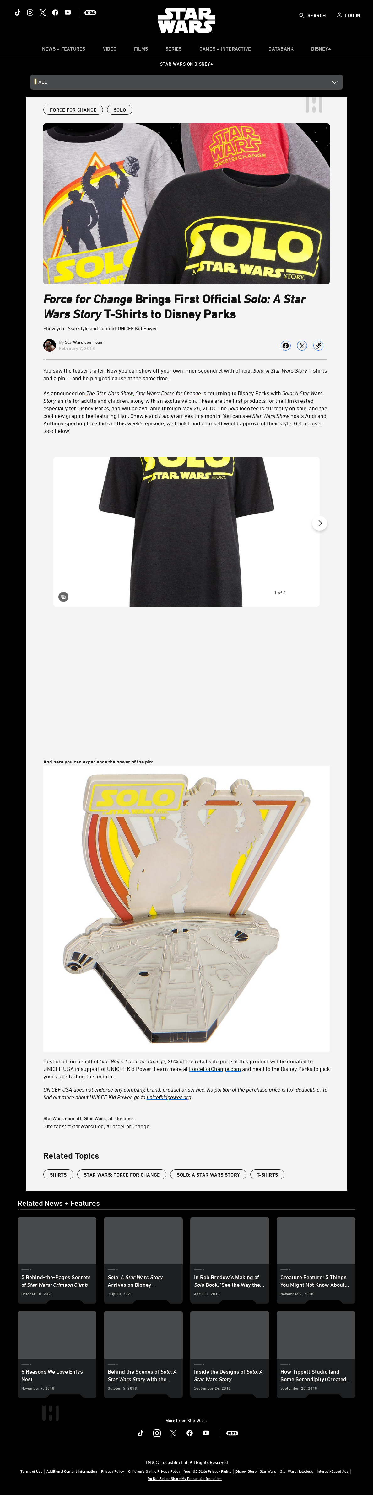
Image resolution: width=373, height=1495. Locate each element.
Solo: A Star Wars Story (208, 1175)
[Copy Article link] (318, 346)
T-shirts (267, 1175)
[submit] (302, 15)
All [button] (42, 82)
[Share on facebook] (286, 346)
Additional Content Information (71, 1471)
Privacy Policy (112, 1471)
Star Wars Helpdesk (296, 1471)
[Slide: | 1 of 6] (186, 532)
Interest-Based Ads (333, 1471)
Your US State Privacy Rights (207, 1471)
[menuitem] (109, 50)
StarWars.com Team (84, 342)
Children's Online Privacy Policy (154, 1471)
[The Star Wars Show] (109, 393)
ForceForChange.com (215, 1069)
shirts (58, 1175)
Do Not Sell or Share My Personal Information (185, 1478)
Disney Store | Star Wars (255, 1471)
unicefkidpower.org (169, 1097)
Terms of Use (31, 1471)
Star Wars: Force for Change (168, 393)
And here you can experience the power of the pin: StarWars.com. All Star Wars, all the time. (186, 886)
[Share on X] (302, 346)
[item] (63, 50)
